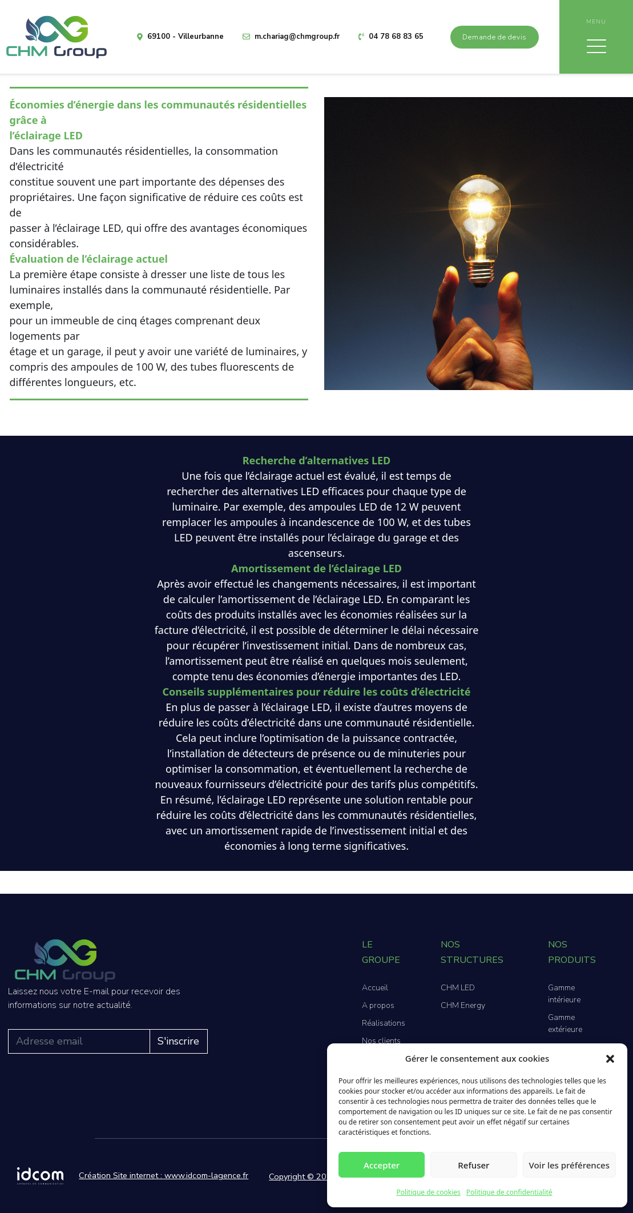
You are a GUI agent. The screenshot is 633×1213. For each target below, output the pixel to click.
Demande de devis (494, 37)
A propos (378, 1005)
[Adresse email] (79, 1041)
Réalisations (383, 1023)
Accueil (375, 987)
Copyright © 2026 (303, 1176)
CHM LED (458, 987)
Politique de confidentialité (509, 1192)
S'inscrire (178, 1041)
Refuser (473, 1165)
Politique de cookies (428, 1192)
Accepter (382, 1165)
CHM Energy (463, 1005)
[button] (610, 1058)
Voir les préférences (569, 1165)
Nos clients (381, 1040)
